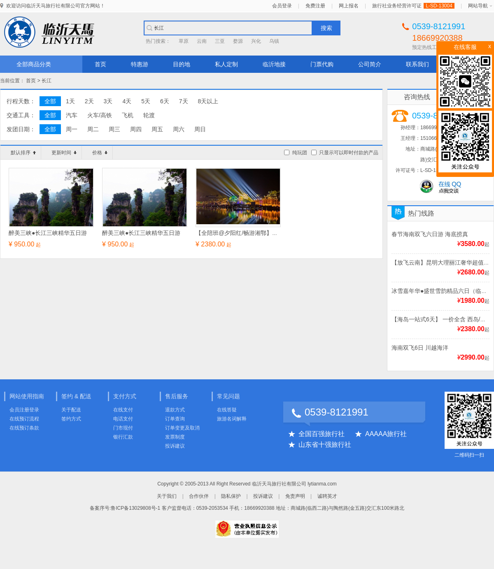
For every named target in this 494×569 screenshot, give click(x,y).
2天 (89, 101)
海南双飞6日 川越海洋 (419, 347)
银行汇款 (123, 437)
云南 (202, 41)
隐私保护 (231, 496)
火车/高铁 (99, 115)
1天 (70, 101)
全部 (50, 101)
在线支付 (123, 410)
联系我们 (417, 64)
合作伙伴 (199, 496)
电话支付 (123, 419)
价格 (99, 153)
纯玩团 (299, 153)
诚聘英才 (327, 496)
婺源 (238, 41)
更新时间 (64, 153)
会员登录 (282, 6)
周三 (114, 129)
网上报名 (349, 6)
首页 (100, 64)
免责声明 (295, 496)
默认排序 (23, 153)
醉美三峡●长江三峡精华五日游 (48, 233)
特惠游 (139, 64)
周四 (136, 129)
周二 (93, 129)
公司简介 (369, 64)
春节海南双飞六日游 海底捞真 (429, 234)
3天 (108, 101)
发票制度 (175, 437)
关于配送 (71, 410)
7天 (183, 101)
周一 (71, 129)
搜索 (326, 28)
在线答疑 (227, 410)
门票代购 (321, 64)
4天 (126, 101)
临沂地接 (274, 64)
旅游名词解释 (232, 419)
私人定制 (226, 64)
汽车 (71, 115)
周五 (157, 129)
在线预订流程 (24, 419)
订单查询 (175, 419)
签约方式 (71, 419)
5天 (145, 101)
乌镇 (274, 41)
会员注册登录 (24, 410)
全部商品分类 (33, 64)
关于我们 (167, 496)
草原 (184, 41)
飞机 (127, 115)
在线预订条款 (24, 428)
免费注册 (315, 6)
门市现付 (123, 428)
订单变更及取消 (182, 428)
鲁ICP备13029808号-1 (135, 508)
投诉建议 (175, 446)
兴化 (256, 41)
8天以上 (208, 101)
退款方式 (175, 410)
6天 (164, 101)
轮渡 (149, 115)
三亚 (220, 41)
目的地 (181, 64)
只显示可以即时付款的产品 (348, 153)
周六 (178, 129)
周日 (200, 129)
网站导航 (478, 6)
